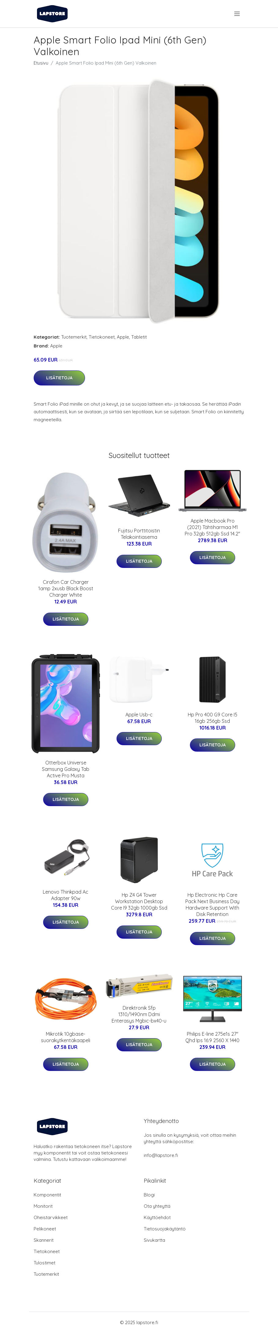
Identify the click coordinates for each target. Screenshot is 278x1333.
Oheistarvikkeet (51, 1217)
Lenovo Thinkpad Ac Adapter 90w (65, 895)
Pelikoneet (45, 1229)
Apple (123, 337)
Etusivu (41, 63)
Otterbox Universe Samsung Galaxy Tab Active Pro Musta (65, 769)
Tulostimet (44, 1263)
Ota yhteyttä (157, 1206)
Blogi (149, 1195)
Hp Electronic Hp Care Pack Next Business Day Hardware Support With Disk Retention (212, 904)
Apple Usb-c (139, 715)
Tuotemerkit (74, 337)
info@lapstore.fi (161, 1155)
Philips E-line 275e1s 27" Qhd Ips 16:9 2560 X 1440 (212, 1037)
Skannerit (44, 1240)
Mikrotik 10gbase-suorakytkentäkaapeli (65, 1037)
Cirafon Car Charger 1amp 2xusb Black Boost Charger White (65, 588)
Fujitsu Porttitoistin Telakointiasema (139, 534)
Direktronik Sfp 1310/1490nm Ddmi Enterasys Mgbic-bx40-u (139, 1014)
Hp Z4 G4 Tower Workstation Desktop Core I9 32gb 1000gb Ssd (139, 901)
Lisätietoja (59, 378)
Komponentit (47, 1195)
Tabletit (139, 337)
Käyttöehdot (157, 1217)
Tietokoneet (102, 337)
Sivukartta (154, 1240)
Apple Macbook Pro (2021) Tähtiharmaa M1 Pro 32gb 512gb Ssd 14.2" (212, 527)
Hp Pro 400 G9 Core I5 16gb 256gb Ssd (212, 718)
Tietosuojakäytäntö (165, 1229)
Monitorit (43, 1206)
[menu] (237, 13)
